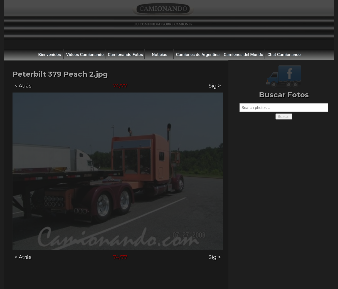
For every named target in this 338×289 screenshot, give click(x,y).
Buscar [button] (284, 116)
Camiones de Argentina (198, 54)
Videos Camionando (85, 54)
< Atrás (22, 85)
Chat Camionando (284, 54)
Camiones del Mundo (243, 54)
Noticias (159, 54)
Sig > (215, 85)
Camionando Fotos (125, 54)
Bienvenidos (49, 54)
